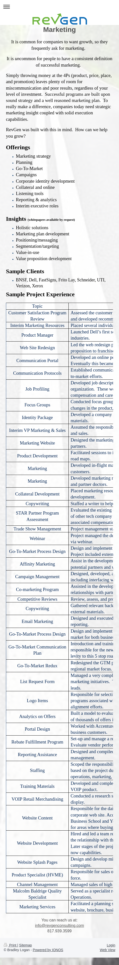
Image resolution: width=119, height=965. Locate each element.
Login (111, 945)
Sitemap (25, 945)
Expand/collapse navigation (59, 6)
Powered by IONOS (48, 950)
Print (10, 945)
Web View (107, 950)
